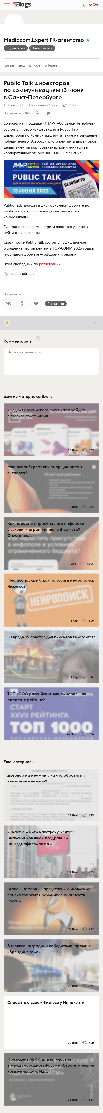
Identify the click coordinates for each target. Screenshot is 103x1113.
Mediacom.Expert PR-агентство (44, 40)
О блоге (51, 65)
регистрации (50, 263)
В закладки (56, 303)
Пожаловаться (42, 48)
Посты (9, 65)
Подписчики (29, 65)
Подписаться (15, 48)
